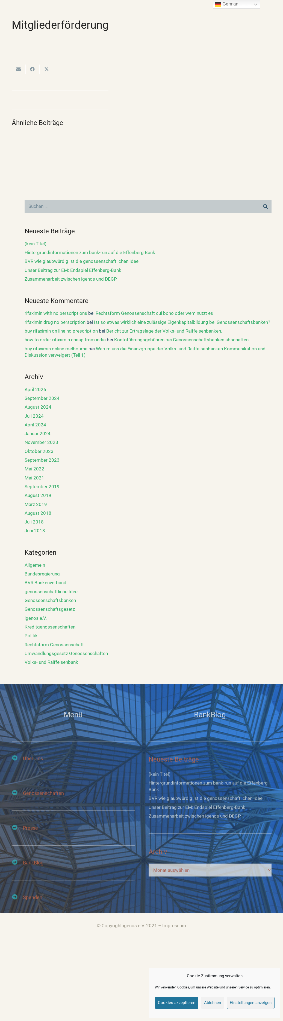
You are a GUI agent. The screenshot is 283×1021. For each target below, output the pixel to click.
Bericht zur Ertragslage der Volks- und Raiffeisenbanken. (164, 331)
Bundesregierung (42, 574)
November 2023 (41, 442)
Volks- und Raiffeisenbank (51, 662)
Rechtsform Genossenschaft (54, 644)
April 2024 (35, 424)
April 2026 (35, 389)
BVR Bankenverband (45, 582)
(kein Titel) (35, 243)
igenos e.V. (36, 618)
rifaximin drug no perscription (55, 322)
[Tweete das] (47, 69)
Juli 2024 (34, 416)
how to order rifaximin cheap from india (65, 339)
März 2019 (36, 504)
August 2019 (38, 495)
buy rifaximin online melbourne (56, 348)
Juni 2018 (35, 530)
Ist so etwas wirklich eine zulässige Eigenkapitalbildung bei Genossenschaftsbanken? (182, 322)
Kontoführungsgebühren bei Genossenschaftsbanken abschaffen (181, 339)
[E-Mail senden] (19, 69)
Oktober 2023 (39, 451)
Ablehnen (212, 1002)
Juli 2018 (34, 522)
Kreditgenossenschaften (50, 627)
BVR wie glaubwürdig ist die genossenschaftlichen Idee (81, 261)
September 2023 (42, 460)
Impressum (174, 925)
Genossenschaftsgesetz (50, 609)
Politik (31, 635)
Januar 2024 (38, 433)
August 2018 (38, 513)
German (226, 4)
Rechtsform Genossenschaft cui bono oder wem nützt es (154, 313)
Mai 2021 (34, 478)
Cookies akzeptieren (176, 1002)
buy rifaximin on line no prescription (61, 331)
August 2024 (38, 407)
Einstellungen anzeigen (251, 1002)
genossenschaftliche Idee (51, 591)
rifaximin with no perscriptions (56, 313)
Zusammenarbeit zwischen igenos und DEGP (71, 279)
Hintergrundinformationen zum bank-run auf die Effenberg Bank (90, 252)
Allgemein (35, 565)
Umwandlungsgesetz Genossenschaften (66, 653)
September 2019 (42, 486)
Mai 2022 (34, 469)
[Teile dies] (33, 69)
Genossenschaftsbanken (50, 600)
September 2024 (42, 398)
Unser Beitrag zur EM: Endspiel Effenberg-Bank (73, 270)
